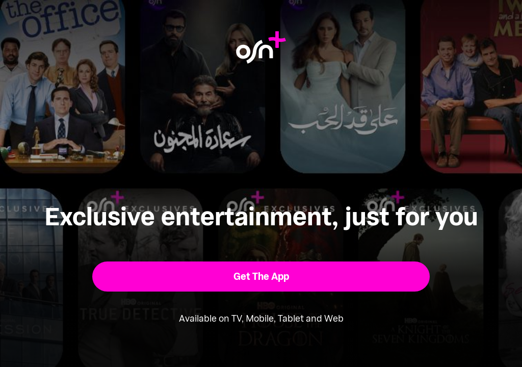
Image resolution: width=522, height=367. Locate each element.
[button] (261, 276)
